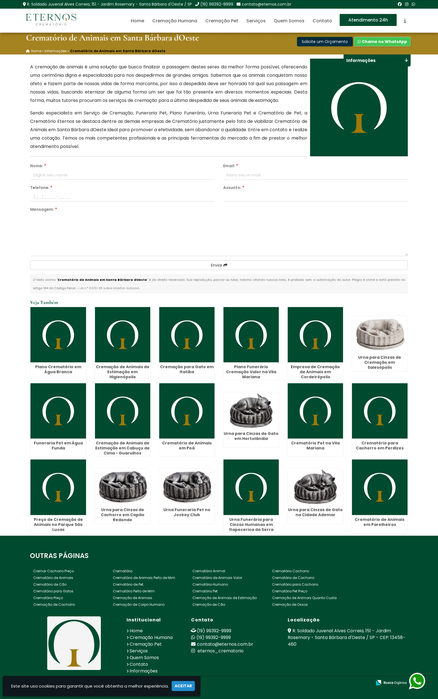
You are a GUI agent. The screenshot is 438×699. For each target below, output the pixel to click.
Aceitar (183, 686)
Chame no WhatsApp (382, 41)
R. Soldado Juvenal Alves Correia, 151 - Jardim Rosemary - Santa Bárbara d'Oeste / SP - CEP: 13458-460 (346, 637)
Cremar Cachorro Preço (53, 571)
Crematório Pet (205, 591)
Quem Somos (289, 21)
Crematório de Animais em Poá (187, 445)
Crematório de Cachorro (293, 577)
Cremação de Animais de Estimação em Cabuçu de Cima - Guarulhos (122, 448)
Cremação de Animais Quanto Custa (304, 597)
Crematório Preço (48, 597)
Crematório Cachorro (290, 571)
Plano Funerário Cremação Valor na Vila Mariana (251, 372)
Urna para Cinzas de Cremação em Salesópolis (379, 362)
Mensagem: (43, 209)
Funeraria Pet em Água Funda (58, 445)
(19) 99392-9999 (216, 4)
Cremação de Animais (132, 597)
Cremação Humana (174, 21)
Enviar (219, 265)
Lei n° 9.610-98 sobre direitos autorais (109, 288)
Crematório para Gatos (53, 591)
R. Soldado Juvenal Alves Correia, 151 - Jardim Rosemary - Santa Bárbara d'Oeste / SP (109, 4)
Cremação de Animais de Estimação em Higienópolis (122, 372)
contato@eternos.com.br (266, 4)
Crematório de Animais (53, 577)
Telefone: (41, 187)
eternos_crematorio (217, 651)
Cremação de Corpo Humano (139, 604)
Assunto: (233, 187)
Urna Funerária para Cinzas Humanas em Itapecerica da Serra (251, 524)
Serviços (256, 21)
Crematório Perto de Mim (134, 591)
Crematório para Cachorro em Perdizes (380, 445)
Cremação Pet (221, 21)
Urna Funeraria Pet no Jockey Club (186, 512)
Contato (322, 21)
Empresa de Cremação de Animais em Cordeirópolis (315, 372)
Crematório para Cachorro (295, 584)
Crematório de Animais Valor (217, 577)
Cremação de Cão (208, 604)
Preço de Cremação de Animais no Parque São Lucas (58, 524)
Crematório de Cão (49, 584)
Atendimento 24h (368, 20)
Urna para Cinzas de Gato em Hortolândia (251, 436)
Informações (144, 671)
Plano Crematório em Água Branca (58, 369)
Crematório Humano (210, 584)
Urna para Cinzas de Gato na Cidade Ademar (315, 512)
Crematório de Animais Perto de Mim (144, 577)
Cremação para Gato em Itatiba (187, 369)
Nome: (38, 166)
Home (137, 21)
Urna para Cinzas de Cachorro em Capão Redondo (122, 515)
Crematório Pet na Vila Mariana (315, 445)
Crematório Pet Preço (289, 591)
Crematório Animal (208, 571)
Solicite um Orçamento (325, 41)
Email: (230, 166)
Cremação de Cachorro (54, 604)
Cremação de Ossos (290, 604)
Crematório (122, 571)
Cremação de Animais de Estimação (224, 597)
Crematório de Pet (128, 584)
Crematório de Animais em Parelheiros (379, 522)
